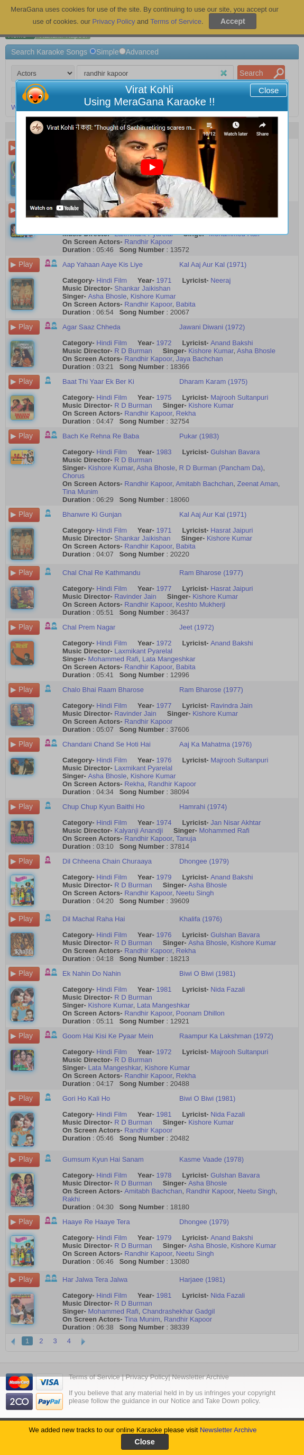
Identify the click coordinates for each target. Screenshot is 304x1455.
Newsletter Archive (228, 1430)
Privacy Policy (146, 1377)
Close (269, 90)
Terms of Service (94, 1377)
